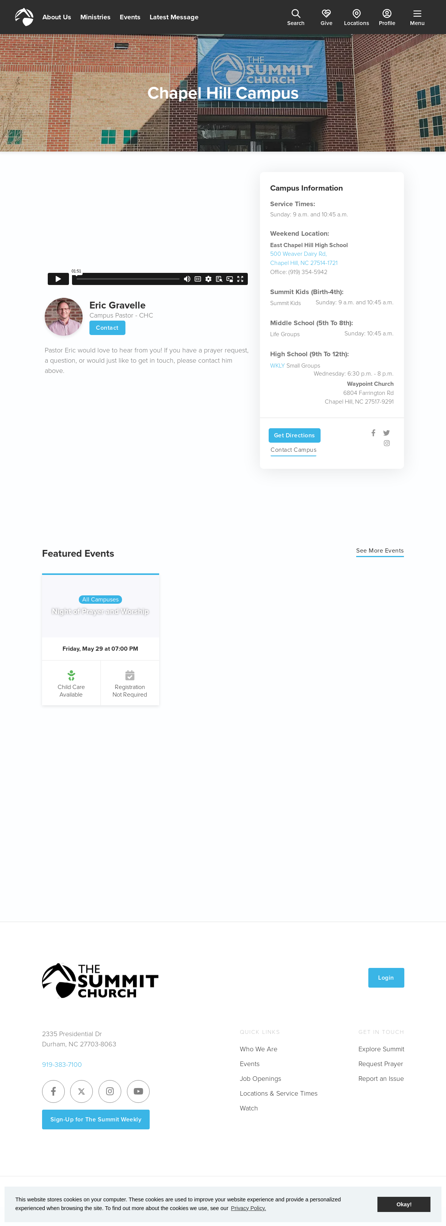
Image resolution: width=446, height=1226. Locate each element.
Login (386, 977)
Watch (249, 1108)
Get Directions (294, 435)
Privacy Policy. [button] (248, 1208)
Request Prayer (380, 1064)
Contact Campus (293, 449)
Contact (107, 327)
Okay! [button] (404, 1204)
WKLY (277, 365)
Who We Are (258, 1049)
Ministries (95, 17)
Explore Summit (381, 1049)
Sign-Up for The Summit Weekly (96, 1119)
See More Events (380, 550)
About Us (56, 17)
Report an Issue (381, 1079)
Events (130, 17)
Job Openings (260, 1079)
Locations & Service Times (279, 1093)
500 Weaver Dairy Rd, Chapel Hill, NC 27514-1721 (304, 258)
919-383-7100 (62, 1064)
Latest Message (174, 17)
